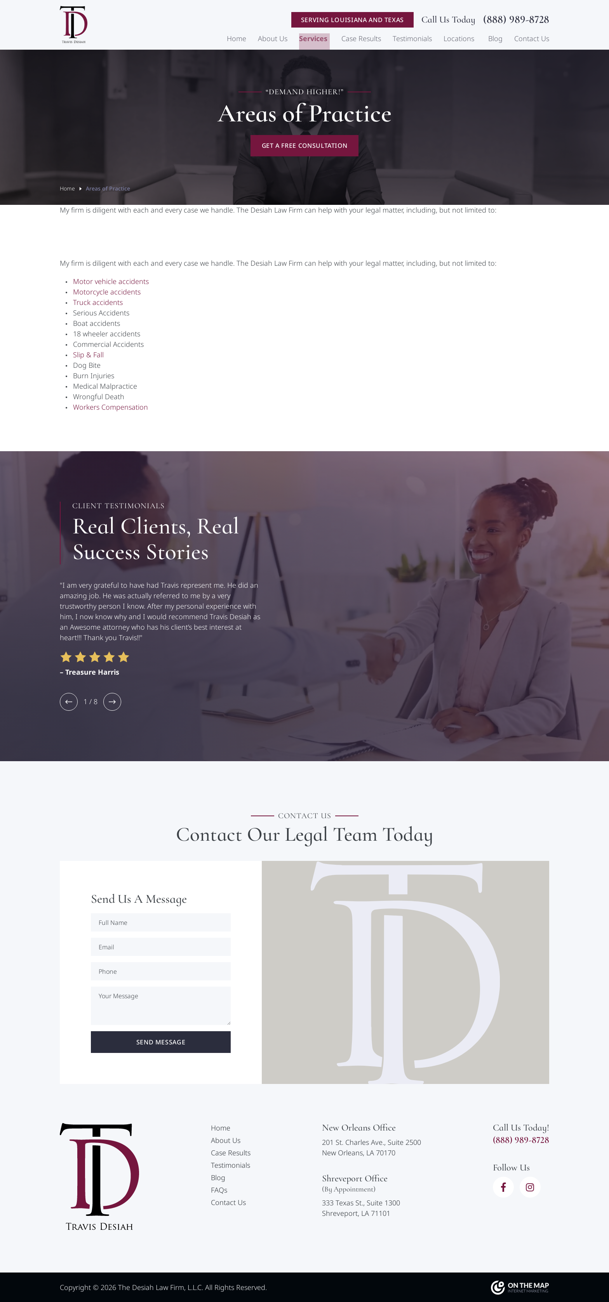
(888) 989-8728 (516, 20)
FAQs (219, 1190)
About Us (272, 39)
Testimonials (412, 39)
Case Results (361, 39)
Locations (459, 39)
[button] (69, 703)
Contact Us (531, 39)
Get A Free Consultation (304, 146)
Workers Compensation (110, 407)
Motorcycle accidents (107, 292)
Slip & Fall (88, 355)
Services (313, 39)
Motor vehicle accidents (111, 282)
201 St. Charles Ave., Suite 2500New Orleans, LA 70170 (371, 1148)
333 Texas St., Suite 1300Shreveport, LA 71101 (361, 1209)
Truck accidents (98, 303)
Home (236, 39)
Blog (495, 39)
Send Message (161, 1043)
